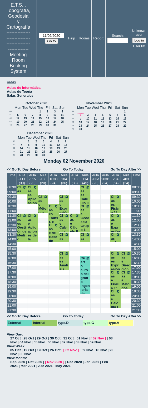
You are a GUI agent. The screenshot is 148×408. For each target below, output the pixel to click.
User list (139, 46)
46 (73, 118)
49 (73, 129)
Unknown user (139, 33)
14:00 (11, 239)
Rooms (84, 38)
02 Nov (98, 338)
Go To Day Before (26, 169)
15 (40, 118)
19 (17, 121)
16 (47, 118)
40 (10, 111)
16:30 (11, 263)
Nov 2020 (54, 362)
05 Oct (15, 350)
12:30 (11, 225)
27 (25, 125)
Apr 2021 (45, 366)
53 (14, 155)
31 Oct (68, 338)
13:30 (11, 234)
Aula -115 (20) (32, 179)
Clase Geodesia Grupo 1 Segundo (85, 222)
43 (10, 121)
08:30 (11, 187)
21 (32, 121)
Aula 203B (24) (105, 179)
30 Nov (25, 354)
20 (25, 121)
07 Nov (67, 342)
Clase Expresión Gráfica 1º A (115, 229)
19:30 (11, 291)
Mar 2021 (28, 366)
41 (10, 114)
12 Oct (28, 350)
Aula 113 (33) (74, 179)
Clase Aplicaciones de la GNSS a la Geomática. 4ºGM (32, 239)
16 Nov (101, 350)
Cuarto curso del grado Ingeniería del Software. (85, 279)
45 (73, 114)
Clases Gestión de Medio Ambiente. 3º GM (22, 235)
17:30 (11, 272)
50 (14, 144)
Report (98, 38)
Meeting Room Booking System (18, 63)
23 (47, 121)
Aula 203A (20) (95, 179)
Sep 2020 (17, 362)
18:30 (11, 282)
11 (62, 114)
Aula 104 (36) (64, 179)
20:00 (11, 296)
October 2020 (36, 103)
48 (73, 125)
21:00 (11, 305)
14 (32, 118)
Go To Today (73, 169)
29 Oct (42, 338)
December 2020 (39, 133)
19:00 (11, 286)
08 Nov (81, 342)
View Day (14, 334)
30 (47, 125)
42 (10, 118)
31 (54, 125)
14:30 (11, 244)
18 (62, 118)
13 (25, 118)
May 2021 (63, 366)
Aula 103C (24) (54, 179)
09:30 (11, 197)
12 (17, 118)
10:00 (11, 201)
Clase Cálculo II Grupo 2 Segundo (74, 231)
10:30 (11, 206)
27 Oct (15, 338)
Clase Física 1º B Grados (115, 286)
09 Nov (95, 342)
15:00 (11, 249)
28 (32, 125)
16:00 (11, 258)
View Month (16, 358)
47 (73, 122)
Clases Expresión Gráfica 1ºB (115, 267)
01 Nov (82, 338)
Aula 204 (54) (115, 179)
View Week (15, 346)
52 (14, 151)
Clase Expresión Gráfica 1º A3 (64, 210)
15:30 (11, 253)
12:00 (11, 220)
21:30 (11, 310)
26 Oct (55, 350)
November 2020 (99, 103)
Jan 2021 (92, 362)
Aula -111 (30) (21, 179)
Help (71, 38)
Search (117, 36)
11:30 (11, 216)
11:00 (11, 211)
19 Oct (42, 350)
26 (17, 125)
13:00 (11, 230)
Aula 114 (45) (85, 179)
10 (54, 114)
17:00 (11, 268)
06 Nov (53, 342)
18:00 (11, 277)
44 (10, 125)
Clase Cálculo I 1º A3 (64, 225)
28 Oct (28, 338)
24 (54, 121)
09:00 (11, 192)
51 (14, 148)
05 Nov (39, 342)
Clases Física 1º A (115, 206)
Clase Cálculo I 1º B (115, 301)
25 (62, 121)
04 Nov (25, 342)
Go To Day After (123, 169)
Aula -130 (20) (43, 179)
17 (54, 118)
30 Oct (55, 338)
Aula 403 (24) (126, 179)
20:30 (11, 301)
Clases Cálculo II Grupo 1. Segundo (85, 203)
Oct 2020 (35, 362)
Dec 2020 (74, 362)
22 (40, 121)
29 (40, 125)
